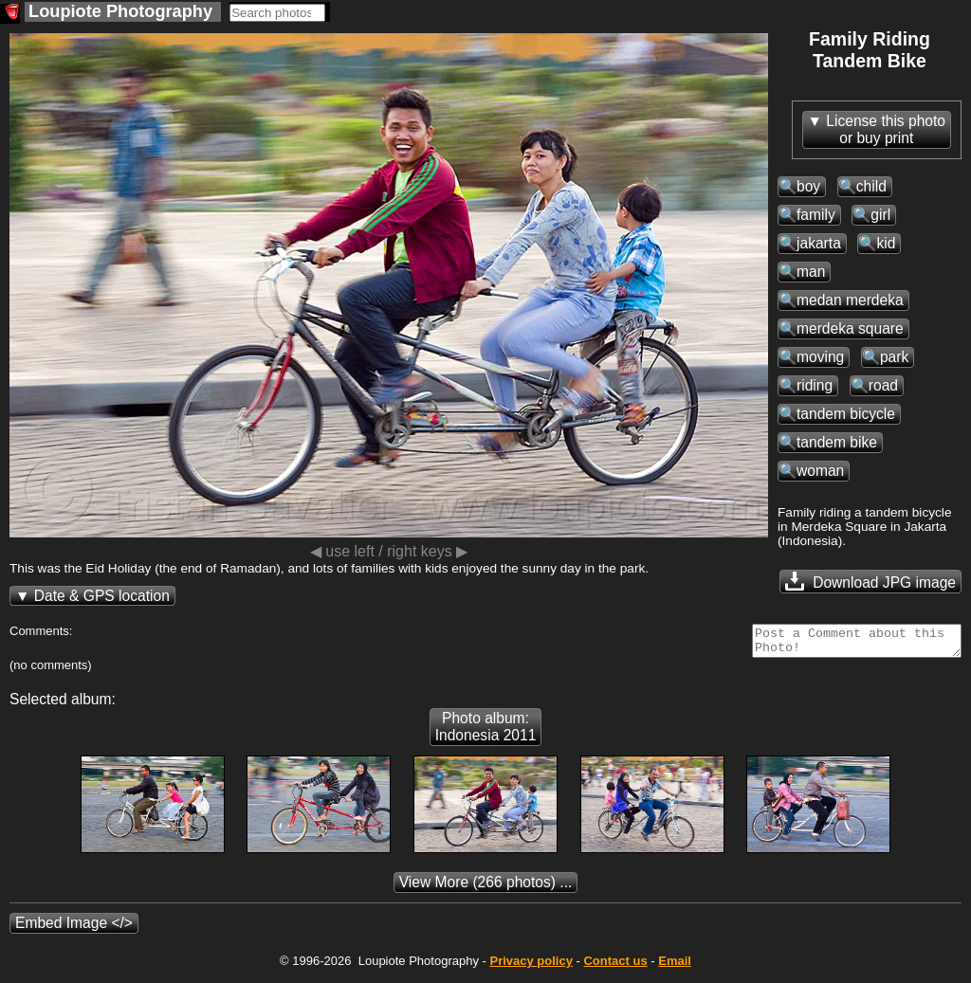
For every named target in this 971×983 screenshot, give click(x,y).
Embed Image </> (74, 928)
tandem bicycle (846, 414)
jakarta (819, 243)
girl (880, 215)
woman (820, 471)
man (811, 272)
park (894, 357)
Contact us (615, 966)
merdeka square (850, 328)
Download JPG (870, 581)
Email (674, 966)
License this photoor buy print (885, 129)
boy (808, 186)
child (871, 186)
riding (815, 385)
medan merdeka (850, 300)
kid (885, 243)
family (816, 215)
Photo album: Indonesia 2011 (486, 732)
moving (820, 357)
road (883, 385)
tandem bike (837, 442)
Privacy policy (530, 966)
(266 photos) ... (486, 888)
